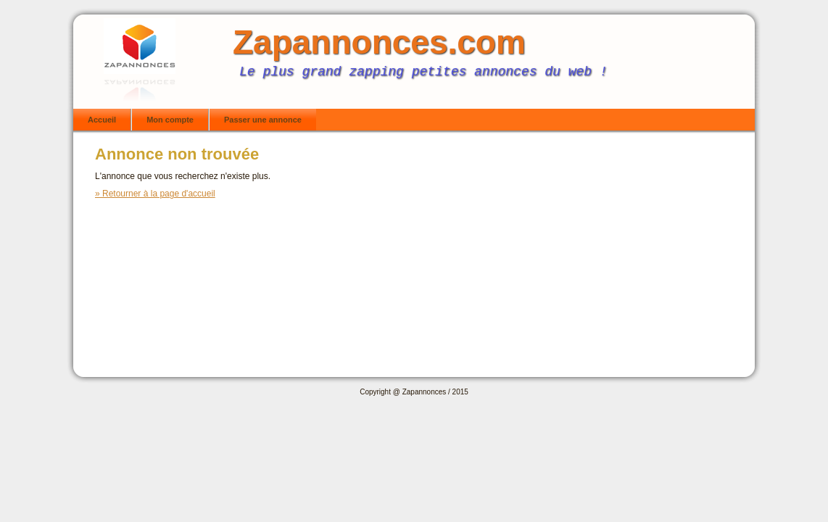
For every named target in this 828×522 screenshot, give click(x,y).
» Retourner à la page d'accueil (155, 193)
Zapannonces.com (379, 42)
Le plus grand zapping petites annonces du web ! (423, 72)
